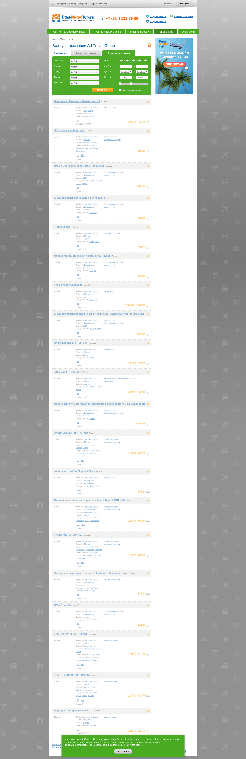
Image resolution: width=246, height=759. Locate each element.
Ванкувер (93, 213)
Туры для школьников (107, 31)
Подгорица (88, 111)
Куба (85, 297)
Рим (94, 453)
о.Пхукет (92, 271)
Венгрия (86, 142)
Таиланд (86, 268)
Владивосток (89, 175)
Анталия (92, 725)
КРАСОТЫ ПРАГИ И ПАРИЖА (72, 675)
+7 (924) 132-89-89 (122, 18)
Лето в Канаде (63, 605)
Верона (79, 453)
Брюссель (97, 555)
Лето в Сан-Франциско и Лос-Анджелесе (79, 166)
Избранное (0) (102, 4)
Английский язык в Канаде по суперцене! (80, 197)
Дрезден (85, 558)
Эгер (83, 151)
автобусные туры (111, 137)
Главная (56, 39)
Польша (86, 445)
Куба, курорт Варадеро (68, 285)
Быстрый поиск (86, 53)
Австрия (94, 142)
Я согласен (123, 751)
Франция (98, 550)
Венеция (79, 456)
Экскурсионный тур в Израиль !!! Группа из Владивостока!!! (91, 573)
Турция (86, 723)
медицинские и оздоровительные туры (119, 378)
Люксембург (97, 649)
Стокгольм (80, 521)
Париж (78, 558)
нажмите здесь (134, 745)
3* (136, 60)
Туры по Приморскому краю (68, 31)
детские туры (109, 175)
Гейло (97, 242)
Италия (79, 448)
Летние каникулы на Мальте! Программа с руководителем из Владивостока (101, 403)
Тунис (85, 355)
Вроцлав (93, 558)
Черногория (87, 113)
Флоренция (87, 453)
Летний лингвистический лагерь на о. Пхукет (82, 256)
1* (124, 60)
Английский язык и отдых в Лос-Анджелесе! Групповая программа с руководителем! (107, 314)
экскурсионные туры (112, 140)
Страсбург (96, 657)
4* (142, 60)
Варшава (93, 552)
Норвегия (87, 239)
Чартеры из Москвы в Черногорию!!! (77, 101)
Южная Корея (88, 483)
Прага (86, 456)
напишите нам (183, 16)
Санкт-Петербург (91, 509)
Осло (91, 242)
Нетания (79, 591)
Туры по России (139, 31)
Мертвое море (95, 387)
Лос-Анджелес (81, 184)
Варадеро (93, 300)
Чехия (85, 448)
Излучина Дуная (91, 148)
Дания (86, 515)
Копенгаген (94, 521)
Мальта (86, 416)
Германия (94, 547)
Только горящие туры (130, 90)
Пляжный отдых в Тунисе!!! (71, 343)
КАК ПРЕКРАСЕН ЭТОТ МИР (71, 634)
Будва (91, 116)
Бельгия (90, 550)
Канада (86, 210)
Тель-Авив (93, 588)
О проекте (56, 744)
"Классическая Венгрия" (69, 130)
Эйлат (78, 390)
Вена (78, 151)
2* (130, 60)
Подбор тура (165, 31)
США (85, 178)
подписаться (158, 16)
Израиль (86, 384)
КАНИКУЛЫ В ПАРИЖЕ (68, 535)
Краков (92, 450)
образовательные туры (113, 172)
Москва (87, 140)
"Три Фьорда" (62, 226)
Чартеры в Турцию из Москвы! (73, 710)
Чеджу (91, 486)
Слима (92, 419)
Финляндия (87, 512)
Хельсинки (93, 518)
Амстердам (87, 555)
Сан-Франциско (95, 181)
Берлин (79, 555)
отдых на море (110, 108)
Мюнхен (88, 657)
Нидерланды (81, 550)
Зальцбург (80, 657)
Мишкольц (93, 145)
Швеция (96, 512)
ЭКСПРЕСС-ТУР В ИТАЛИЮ (71, 433)
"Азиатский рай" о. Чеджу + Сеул (74, 471)
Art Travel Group (91, 108)
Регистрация (184, 4)
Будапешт (80, 148)
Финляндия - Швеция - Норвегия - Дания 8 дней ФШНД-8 (89, 500)
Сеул (97, 486)
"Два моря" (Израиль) (67, 372)
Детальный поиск (119, 53)
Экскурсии (188, 31)
